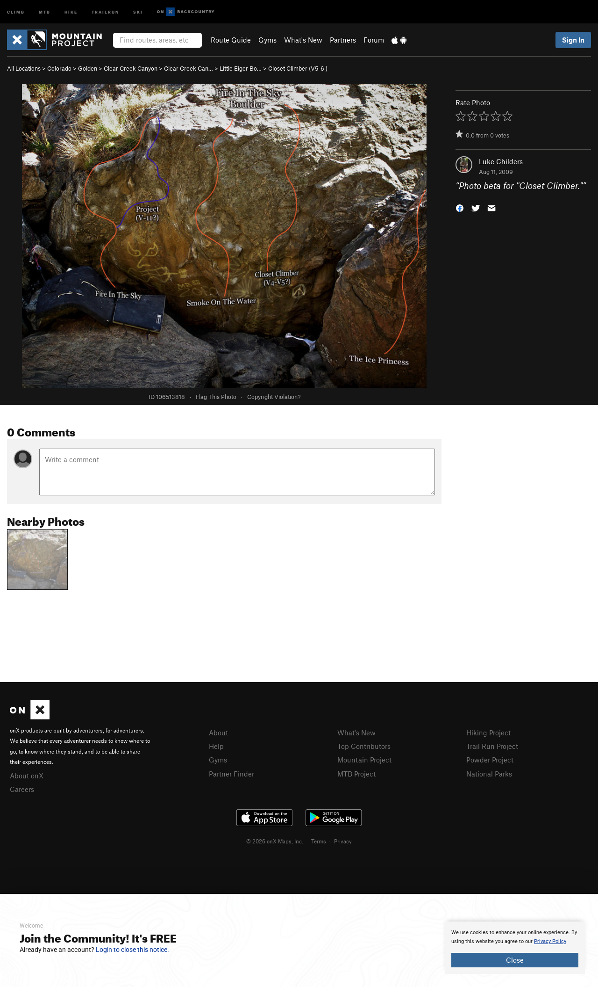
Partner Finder (231, 773)
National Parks (489, 773)
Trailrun (105, 11)
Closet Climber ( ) (297, 68)
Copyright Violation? (273, 396)
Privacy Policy (550, 941)
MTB (44, 11)
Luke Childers (501, 161)
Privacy (343, 841)
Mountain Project (364, 759)
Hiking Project (488, 732)
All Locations (24, 68)
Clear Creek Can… (188, 68)
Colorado (59, 68)
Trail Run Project (492, 746)
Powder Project (489, 759)
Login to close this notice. (132, 949)
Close (515, 960)
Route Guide (231, 40)
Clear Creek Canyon (130, 68)
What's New (303, 40)
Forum (373, 40)
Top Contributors (364, 746)
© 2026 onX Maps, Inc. (274, 841)
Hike (71, 11)
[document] (514, 947)
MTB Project (356, 773)
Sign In (573, 40)
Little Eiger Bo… (241, 68)
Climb (16, 11)
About (218, 732)
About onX (26, 775)
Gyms (267, 40)
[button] (460, 207)
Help (216, 746)
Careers (22, 789)
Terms (318, 841)
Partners (343, 40)
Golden (87, 68)
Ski (138, 11)
